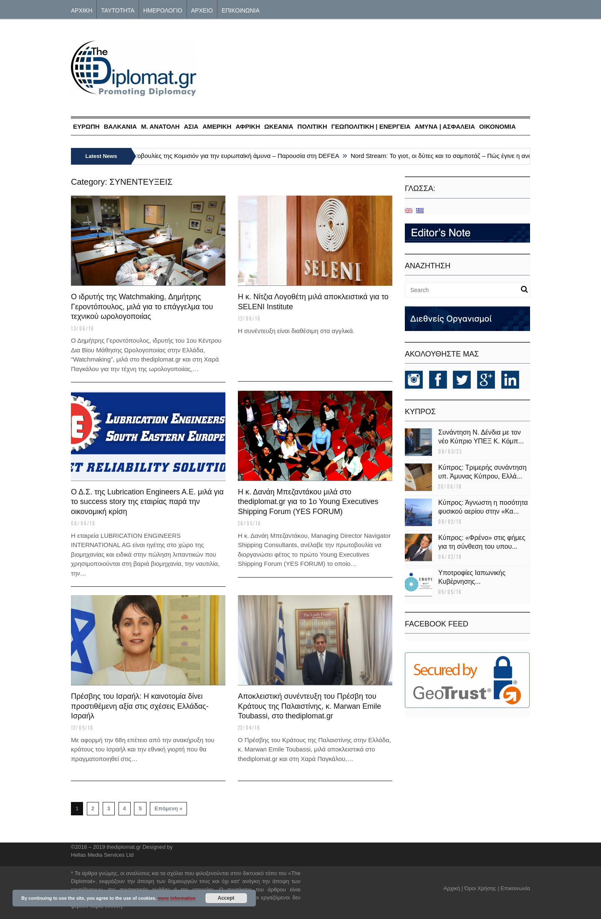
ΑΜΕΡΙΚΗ (216, 126)
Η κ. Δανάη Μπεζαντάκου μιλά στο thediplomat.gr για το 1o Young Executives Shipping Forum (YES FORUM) (308, 502)
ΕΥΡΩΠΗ (86, 126)
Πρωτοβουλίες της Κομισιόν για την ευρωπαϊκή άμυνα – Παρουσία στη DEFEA (235, 155)
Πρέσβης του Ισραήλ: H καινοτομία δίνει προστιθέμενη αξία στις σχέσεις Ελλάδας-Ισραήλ (140, 706)
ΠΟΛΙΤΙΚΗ (312, 126)
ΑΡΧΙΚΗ (81, 9)
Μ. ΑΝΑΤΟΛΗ (160, 126)
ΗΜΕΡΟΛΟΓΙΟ (162, 9)
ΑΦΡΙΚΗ (247, 126)
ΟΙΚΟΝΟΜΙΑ (497, 126)
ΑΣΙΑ (191, 126)
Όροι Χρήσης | (482, 888)
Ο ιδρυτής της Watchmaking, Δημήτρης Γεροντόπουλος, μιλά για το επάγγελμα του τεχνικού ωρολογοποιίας (142, 307)
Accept (226, 898)
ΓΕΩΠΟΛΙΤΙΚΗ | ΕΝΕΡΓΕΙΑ (371, 126)
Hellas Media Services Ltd (102, 855)
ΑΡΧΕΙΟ (202, 9)
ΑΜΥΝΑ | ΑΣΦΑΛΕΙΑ (445, 126)
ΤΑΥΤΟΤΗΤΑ (117, 9)
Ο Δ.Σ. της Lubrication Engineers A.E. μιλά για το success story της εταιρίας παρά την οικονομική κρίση (147, 502)
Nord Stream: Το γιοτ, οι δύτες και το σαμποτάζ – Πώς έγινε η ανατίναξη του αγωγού (471, 155)
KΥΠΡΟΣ (420, 411)
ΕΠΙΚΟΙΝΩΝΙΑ (241, 9)
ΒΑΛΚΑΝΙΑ (120, 126)
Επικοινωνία (515, 888)
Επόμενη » (168, 808)
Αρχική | (454, 888)
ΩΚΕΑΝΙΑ (278, 126)
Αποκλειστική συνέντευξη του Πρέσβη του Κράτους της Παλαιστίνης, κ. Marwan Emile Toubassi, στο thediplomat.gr (309, 706)
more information (176, 898)
